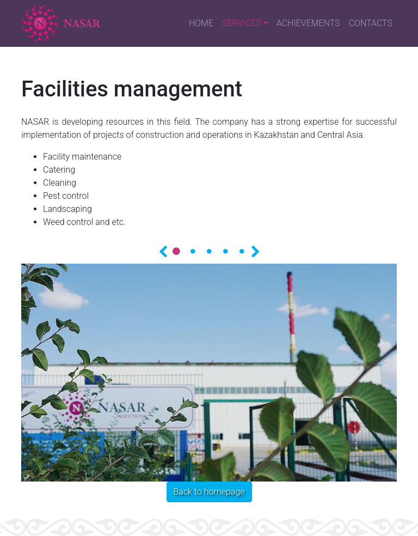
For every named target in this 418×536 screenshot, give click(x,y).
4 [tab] (225, 251)
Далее (255, 250)
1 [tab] (176, 251)
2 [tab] (192, 251)
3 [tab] (209, 251)
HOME (201, 23)
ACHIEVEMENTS (308, 23)
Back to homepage (209, 491)
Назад (162, 250)
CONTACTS (370, 23)
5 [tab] (241, 251)
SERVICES (241, 23)
